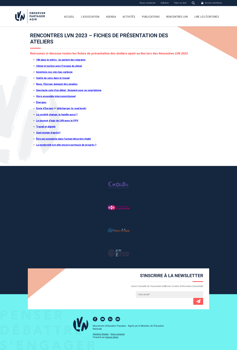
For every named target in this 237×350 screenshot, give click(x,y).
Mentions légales (101, 334)
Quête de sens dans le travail (53, 78)
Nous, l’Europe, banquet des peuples (57, 84)
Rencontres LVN (177, 16)
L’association (90, 16)
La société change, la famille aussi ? (57, 114)
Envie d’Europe (44, 108)
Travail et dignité (45, 126)
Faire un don (180, 3)
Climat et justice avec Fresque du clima (58, 66)
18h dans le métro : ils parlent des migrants (61, 59)
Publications (151, 16)
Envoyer (198, 301)
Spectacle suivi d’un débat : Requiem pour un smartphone (68, 90)
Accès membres (213, 3)
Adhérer (165, 3)
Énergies (41, 102)
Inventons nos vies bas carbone (54, 72)
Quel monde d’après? (48, 132)
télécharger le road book (71, 108)
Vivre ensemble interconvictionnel (56, 96)
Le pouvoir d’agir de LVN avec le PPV (57, 120)
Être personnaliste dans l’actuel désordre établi (63, 138)
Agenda (111, 16)
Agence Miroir (111, 337)
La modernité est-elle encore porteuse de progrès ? (66, 144)
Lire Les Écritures (207, 16)
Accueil (69, 16)
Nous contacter (148, 3)
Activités (129, 16)
